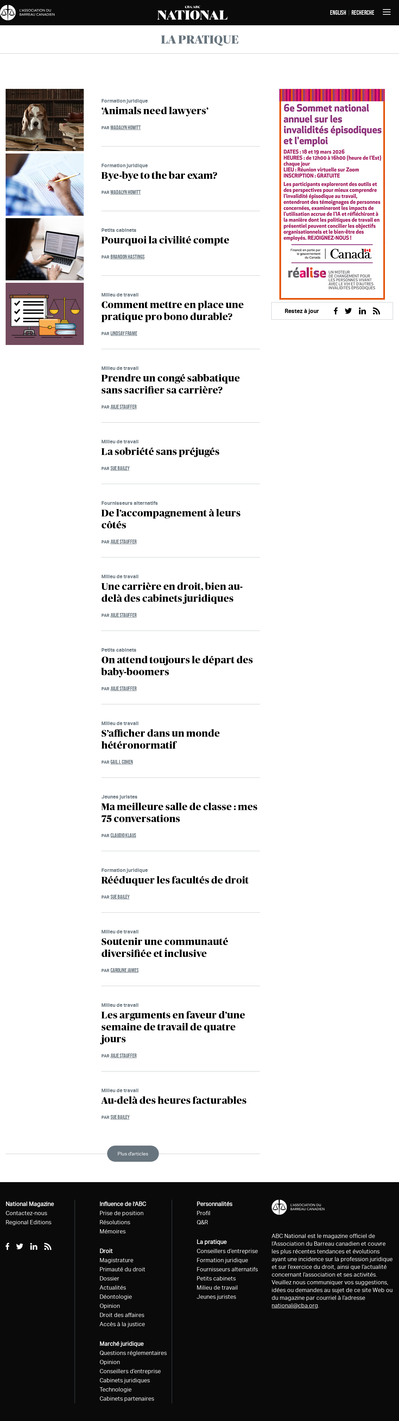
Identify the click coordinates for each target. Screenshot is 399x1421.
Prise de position (122, 1213)
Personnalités (214, 1204)
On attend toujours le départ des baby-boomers (177, 666)
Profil (203, 1213)
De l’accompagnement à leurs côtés (171, 519)
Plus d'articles (133, 1153)
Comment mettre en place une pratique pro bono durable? (172, 311)
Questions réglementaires (133, 1353)
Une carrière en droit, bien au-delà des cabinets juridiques (172, 593)
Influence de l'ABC (123, 1204)
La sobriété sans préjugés (160, 452)
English (338, 12)
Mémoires (113, 1231)
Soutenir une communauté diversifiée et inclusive (164, 948)
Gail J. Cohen (121, 762)
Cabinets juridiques (125, 1380)
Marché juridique (122, 1344)
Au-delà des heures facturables (174, 1101)
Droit (106, 1251)
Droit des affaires (122, 1315)
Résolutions (115, 1222)
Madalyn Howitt (125, 127)
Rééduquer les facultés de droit (175, 881)
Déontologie (116, 1296)
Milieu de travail (120, 295)
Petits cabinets (119, 230)
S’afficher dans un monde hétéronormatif (160, 740)
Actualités (113, 1287)
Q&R (202, 1222)
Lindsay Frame (123, 333)
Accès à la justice (122, 1324)
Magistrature (116, 1260)
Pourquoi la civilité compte (165, 241)
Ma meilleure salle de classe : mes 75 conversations (179, 813)
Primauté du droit (122, 1269)
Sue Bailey (119, 468)
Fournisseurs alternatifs (129, 503)
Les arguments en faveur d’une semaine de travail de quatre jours (173, 1027)
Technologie (116, 1389)
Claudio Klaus (123, 835)
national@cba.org (295, 1305)
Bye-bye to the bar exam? (159, 176)
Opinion (110, 1306)
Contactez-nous (26, 1213)
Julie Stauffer (123, 407)
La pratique (212, 1242)
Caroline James (124, 970)
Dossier (109, 1278)
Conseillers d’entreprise (130, 1371)
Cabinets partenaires (127, 1398)
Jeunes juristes (119, 797)
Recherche (363, 12)
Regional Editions (28, 1222)
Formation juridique (124, 101)
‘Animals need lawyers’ (154, 111)
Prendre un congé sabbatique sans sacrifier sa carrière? (170, 385)
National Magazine (30, 1204)
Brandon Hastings (127, 257)
